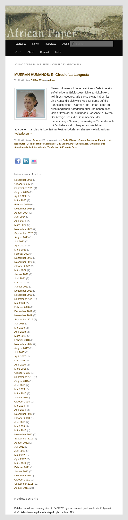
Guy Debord (63, 144)
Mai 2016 (19, 360)
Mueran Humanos (79, 144)
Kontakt (44, 52)
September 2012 (23, 438)
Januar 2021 (21, 286)
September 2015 (23, 376)
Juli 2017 (19, 352)
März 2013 (20, 430)
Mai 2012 (19, 455)
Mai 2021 (19, 282)
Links (58, 52)
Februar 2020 (22, 307)
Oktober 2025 (22, 183)
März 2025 (20, 200)
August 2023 (21, 237)
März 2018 (20, 335)
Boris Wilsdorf (70, 140)
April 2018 (20, 331)
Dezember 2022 (23, 257)
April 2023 (20, 245)
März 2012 (20, 463)
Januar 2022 (21, 274)
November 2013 (23, 413)
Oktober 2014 (22, 401)
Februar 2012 (22, 467)
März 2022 (20, 270)
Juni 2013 (19, 422)
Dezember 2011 (23, 475)
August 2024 (21, 212)
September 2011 (23, 483)
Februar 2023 (22, 253)
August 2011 (21, 487)
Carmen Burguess (87, 140)
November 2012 (23, 434)
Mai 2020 (19, 303)
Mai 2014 (19, 405)
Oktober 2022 (22, 266)
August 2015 (21, 381)
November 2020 (23, 294)
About (31, 52)
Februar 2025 (22, 204)
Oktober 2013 (22, 418)
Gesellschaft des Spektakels (41, 144)
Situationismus (97, 144)
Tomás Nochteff (55, 147)
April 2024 (20, 220)
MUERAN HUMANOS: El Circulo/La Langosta (51, 75)
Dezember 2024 (23, 208)
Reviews (37, 140)
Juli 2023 (19, 241)
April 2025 (20, 196)
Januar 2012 (21, 471)
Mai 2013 (19, 426)
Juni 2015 (19, 385)
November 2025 (23, 179)
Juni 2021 (19, 278)
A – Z (18, 52)
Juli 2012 (19, 446)
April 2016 (20, 364)
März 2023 (20, 249)
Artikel (65, 43)
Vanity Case (71, 147)
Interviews (50, 43)
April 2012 (20, 459)
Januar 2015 (21, 397)
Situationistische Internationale (30, 147)
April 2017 (20, 356)
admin (51, 80)
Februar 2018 (22, 340)
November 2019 (23, 315)
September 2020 (23, 298)
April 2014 (20, 409)
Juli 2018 (19, 323)
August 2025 (21, 192)
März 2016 (20, 368)
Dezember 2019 (23, 311)
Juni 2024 (19, 216)
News (35, 43)
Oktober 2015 (22, 372)
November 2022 (23, 261)
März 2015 (20, 393)
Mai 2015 (19, 389)
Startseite (20, 43)
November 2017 (23, 344)
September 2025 (23, 188)
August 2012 (21, 442)
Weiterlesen (23, 133)
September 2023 (23, 233)
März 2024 (20, 225)
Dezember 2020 (23, 290)
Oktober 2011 (22, 479)
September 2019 (23, 319)
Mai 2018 (19, 327)
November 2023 (23, 229)
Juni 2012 (19, 450)
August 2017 (21, 348)
